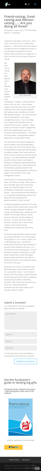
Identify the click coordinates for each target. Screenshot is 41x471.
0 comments (15, 33)
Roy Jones (9, 30)
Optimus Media (30, 468)
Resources (26, 460)
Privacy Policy (14, 460)
